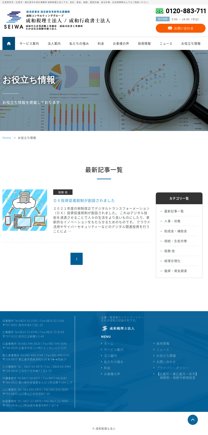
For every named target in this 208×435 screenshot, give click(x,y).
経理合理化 (172, 261)
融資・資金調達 (175, 271)
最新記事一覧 (174, 211)
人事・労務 (172, 221)
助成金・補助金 (175, 231)
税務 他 (169, 251)
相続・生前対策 (175, 241)
